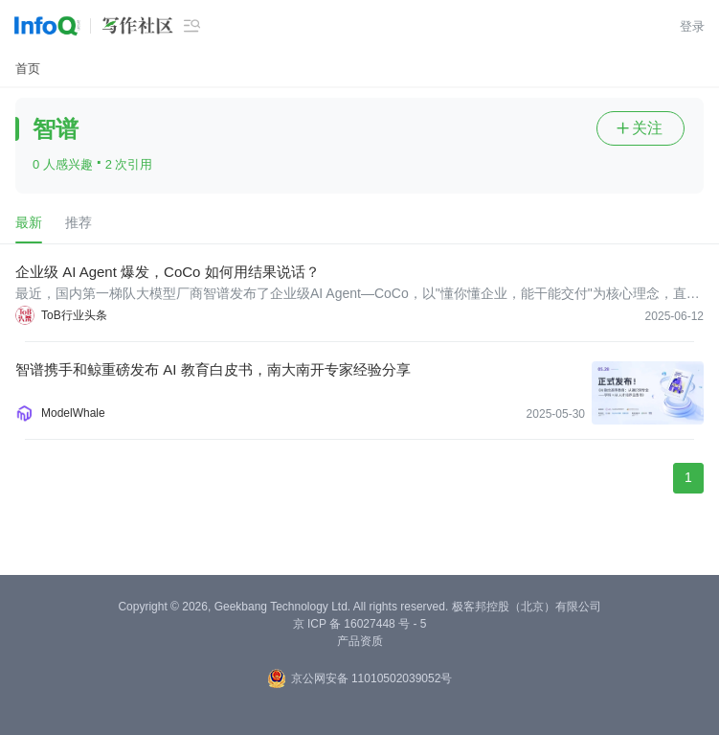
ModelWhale (73, 413)
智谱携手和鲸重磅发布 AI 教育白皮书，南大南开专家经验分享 (213, 369)
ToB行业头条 (74, 315)
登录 (692, 26)
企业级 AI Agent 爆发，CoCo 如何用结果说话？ (167, 272)
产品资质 (360, 641)
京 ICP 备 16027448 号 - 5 (360, 624)
